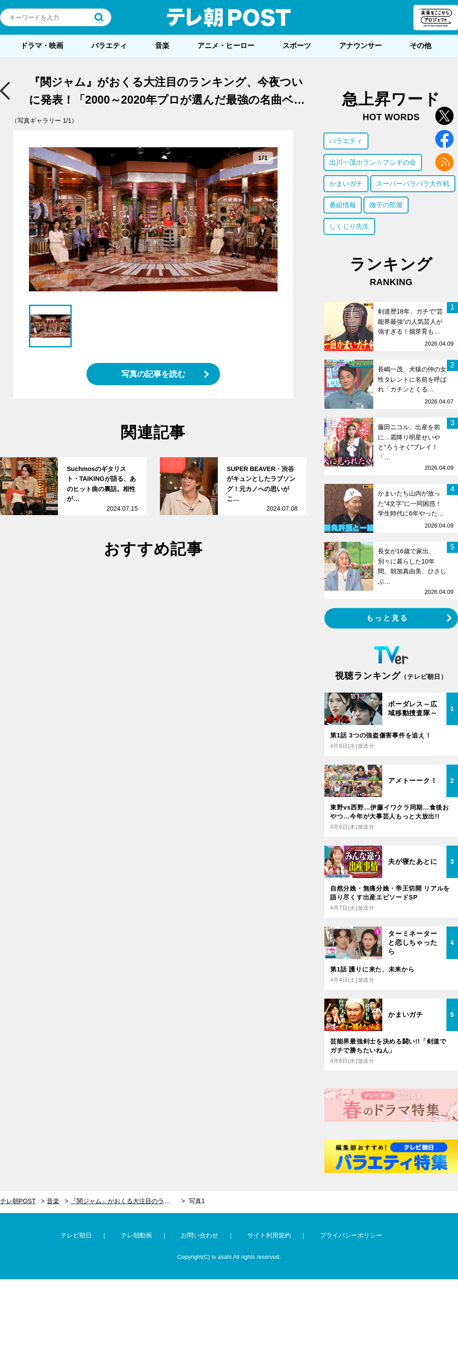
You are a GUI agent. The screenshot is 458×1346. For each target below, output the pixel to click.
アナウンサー (360, 45)
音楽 (162, 45)
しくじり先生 (349, 226)
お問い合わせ (199, 1235)
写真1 (197, 1201)
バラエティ (109, 45)
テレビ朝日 (76, 1235)
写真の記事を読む (153, 374)
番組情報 (342, 205)
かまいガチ (346, 183)
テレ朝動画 (136, 1235)
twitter (444, 116)
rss (444, 162)
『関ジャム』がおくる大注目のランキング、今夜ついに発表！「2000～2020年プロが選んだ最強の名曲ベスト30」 (127, 1201)
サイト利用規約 (269, 1235)
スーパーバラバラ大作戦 (413, 183)
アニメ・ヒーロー (225, 45)
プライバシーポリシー (351, 1235)
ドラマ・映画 (41, 45)
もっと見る (387, 618)
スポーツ (296, 45)
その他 (420, 45)
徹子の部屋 (386, 205)
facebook (444, 139)
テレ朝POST (229, 17)
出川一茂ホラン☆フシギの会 (372, 162)
